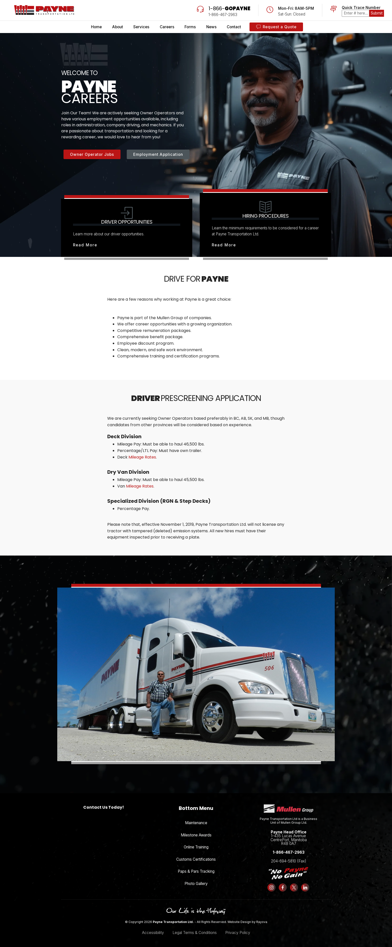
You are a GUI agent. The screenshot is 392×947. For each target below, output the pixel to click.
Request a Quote (276, 27)
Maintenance (196, 822)
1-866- (229, 8)
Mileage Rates (142, 457)
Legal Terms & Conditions (194, 932)
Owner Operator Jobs (92, 154)
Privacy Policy (237, 932)
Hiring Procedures (265, 215)
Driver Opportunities (126, 221)
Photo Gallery (196, 883)
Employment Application (158, 154)
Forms (190, 27)
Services (141, 27)
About (117, 27)
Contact (234, 27)
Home (96, 27)
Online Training (196, 847)
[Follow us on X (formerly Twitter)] (294, 887)
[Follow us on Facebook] (282, 887)
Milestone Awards (196, 835)
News (211, 27)
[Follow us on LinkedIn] (305, 887)
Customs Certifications (196, 859)
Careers (167, 27)
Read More (85, 245)
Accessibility (153, 932)
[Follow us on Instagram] (271, 887)
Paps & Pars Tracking (196, 871)
